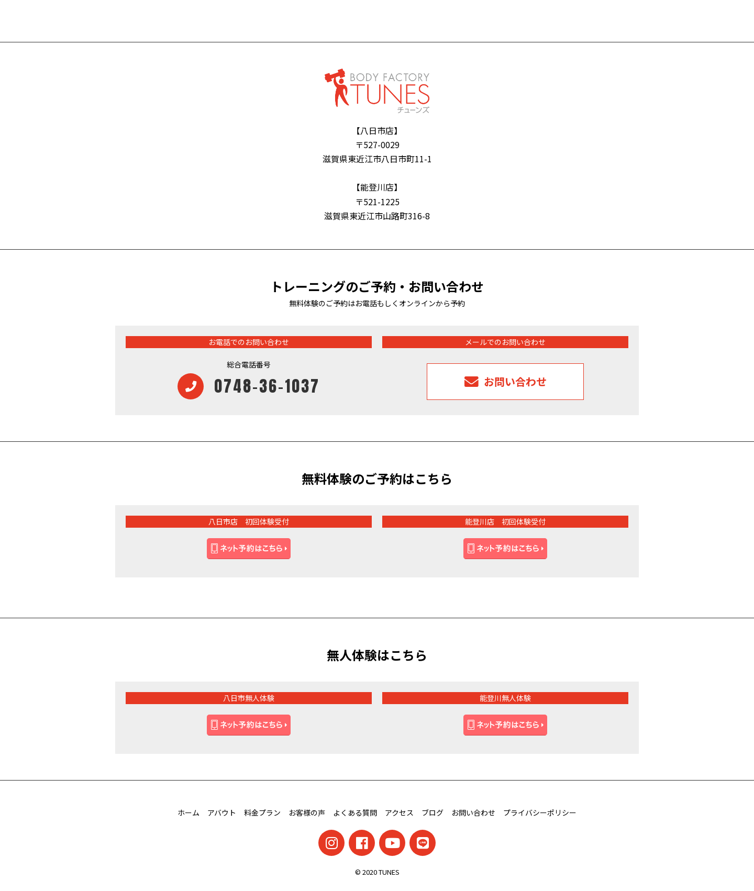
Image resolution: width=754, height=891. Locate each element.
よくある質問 (355, 812)
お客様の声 (307, 812)
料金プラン (262, 812)
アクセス (399, 812)
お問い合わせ (473, 812)
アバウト (221, 812)
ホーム (188, 812)
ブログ (432, 812)
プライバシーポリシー (539, 812)
